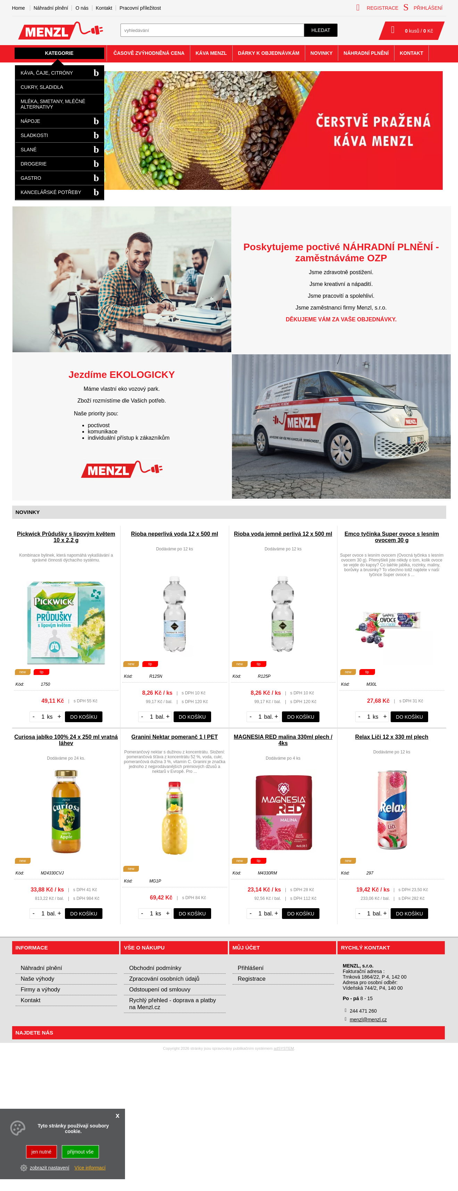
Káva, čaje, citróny (47, 73)
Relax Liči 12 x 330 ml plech (391, 737)
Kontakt (104, 8)
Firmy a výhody (40, 989)
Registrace (252, 978)
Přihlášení (251, 968)
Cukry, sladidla (42, 87)
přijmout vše (80, 1152)
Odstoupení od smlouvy (159, 989)
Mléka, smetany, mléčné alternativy (53, 104)
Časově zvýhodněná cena (149, 53)
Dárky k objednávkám (268, 53)
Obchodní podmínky (155, 968)
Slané (29, 149)
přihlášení (422, 7)
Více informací (90, 1168)
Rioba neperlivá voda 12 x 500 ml (174, 534)
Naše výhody (38, 978)
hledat (320, 30)
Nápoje (30, 121)
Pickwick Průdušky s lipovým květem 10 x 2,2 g (66, 537)
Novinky (321, 53)
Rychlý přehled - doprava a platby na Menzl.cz (172, 1004)
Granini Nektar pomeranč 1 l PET (174, 737)
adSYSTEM (284, 1048)
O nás (81, 8)
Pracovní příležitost (140, 8)
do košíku (83, 717)
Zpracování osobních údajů (164, 978)
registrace (377, 7)
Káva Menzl (211, 53)
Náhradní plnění (51, 8)
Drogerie (34, 164)
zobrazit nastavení (49, 1168)
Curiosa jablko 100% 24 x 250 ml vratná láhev (66, 740)
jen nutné (42, 1152)
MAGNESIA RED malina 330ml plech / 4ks (283, 740)
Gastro (31, 178)
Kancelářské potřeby (51, 192)
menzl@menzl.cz (368, 1019)
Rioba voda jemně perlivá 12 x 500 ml (283, 534)
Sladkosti (34, 135)
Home (18, 8)
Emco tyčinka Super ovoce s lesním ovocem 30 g (391, 537)
